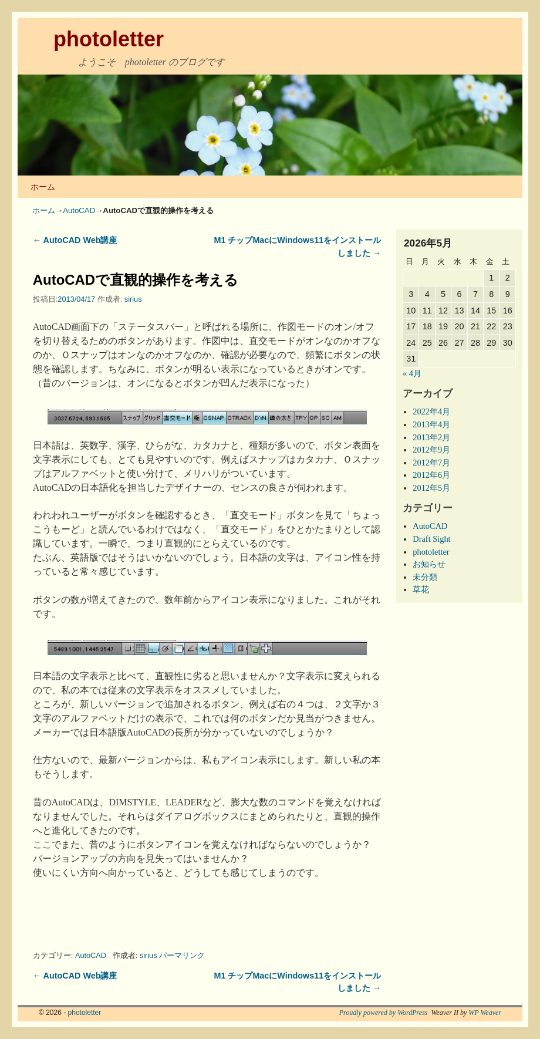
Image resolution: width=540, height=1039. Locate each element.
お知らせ (429, 564)
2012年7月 (431, 462)
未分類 (425, 577)
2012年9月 (431, 449)
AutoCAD (79, 210)
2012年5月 (431, 487)
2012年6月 (431, 475)
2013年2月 (431, 437)
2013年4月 (431, 424)
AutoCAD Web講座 (75, 240)
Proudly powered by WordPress (383, 1012)
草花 (421, 589)
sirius (133, 299)
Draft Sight (431, 539)
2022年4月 (431, 411)
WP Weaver (484, 1012)
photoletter (108, 39)
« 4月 (412, 373)
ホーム (43, 186)
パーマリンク (182, 955)
